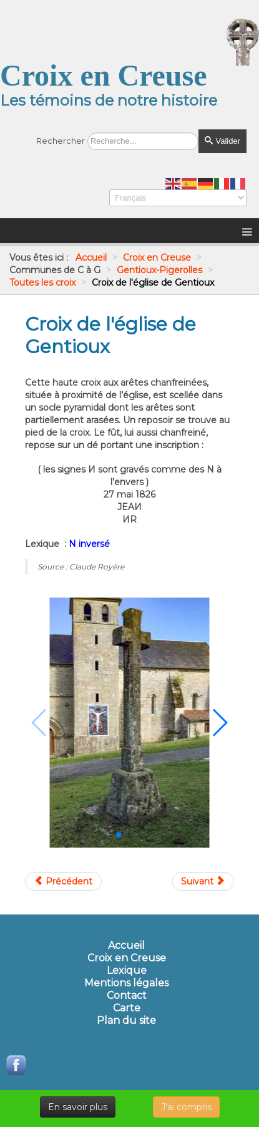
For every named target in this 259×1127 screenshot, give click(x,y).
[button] (118, 835)
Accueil (126, 945)
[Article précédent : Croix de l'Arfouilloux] (63, 881)
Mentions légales (126, 983)
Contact (127, 995)
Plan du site (126, 1020)
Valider (222, 141)
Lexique (127, 970)
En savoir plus (77, 1107)
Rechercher (60, 141)
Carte (126, 1008)
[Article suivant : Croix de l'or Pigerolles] (203, 881)
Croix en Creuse (126, 958)
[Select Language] (178, 197)
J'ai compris (186, 1107)
